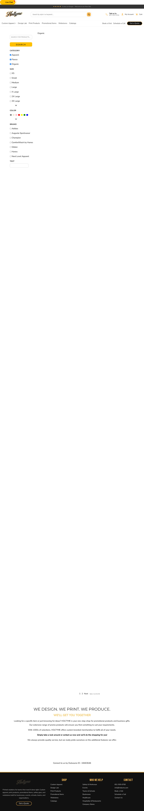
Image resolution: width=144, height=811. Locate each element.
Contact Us (119, 798)
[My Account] (127, 14)
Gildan (15, 147)
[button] (7, 2)
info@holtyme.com (121, 788)
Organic (15, 64)
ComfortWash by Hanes (22, 142)
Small (14, 78)
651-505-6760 (120, 784)
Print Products (34, 23)
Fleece (15, 59)
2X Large (16, 96)
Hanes (15, 151)
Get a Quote (134, 23)
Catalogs (72, 23)
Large (14, 87)
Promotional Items (49, 23)
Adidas (15, 128)
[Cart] (138, 14)
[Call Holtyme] (112, 14)
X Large (15, 91)
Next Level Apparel (20, 156)
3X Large (16, 101)
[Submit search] (89, 14)
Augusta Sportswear (21, 133)
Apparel (15, 55)
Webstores (62, 23)
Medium (15, 82)
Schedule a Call (119, 23)
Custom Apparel (8, 23)
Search (13, 32)
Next (86, 693)
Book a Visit (107, 23)
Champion (16, 137)
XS (13, 73)
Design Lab (22, 23)
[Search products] (59, 14)
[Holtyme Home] (24, 782)
